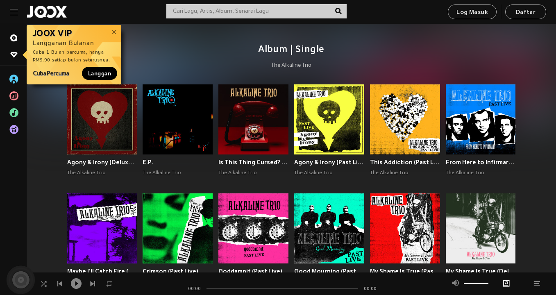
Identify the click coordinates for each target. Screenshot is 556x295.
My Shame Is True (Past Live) (405, 271)
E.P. (148, 162)
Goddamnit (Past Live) (250, 271)
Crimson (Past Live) (170, 271)
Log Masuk (472, 12)
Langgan (99, 73)
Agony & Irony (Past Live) (329, 162)
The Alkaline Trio (291, 65)
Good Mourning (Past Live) (329, 271)
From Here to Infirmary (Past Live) (481, 162)
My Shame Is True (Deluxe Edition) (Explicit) (481, 271)
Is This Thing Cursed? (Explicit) (253, 162)
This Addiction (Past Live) (405, 162)
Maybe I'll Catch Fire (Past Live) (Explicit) (102, 271)
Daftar (526, 12)
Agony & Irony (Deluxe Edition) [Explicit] (102, 162)
